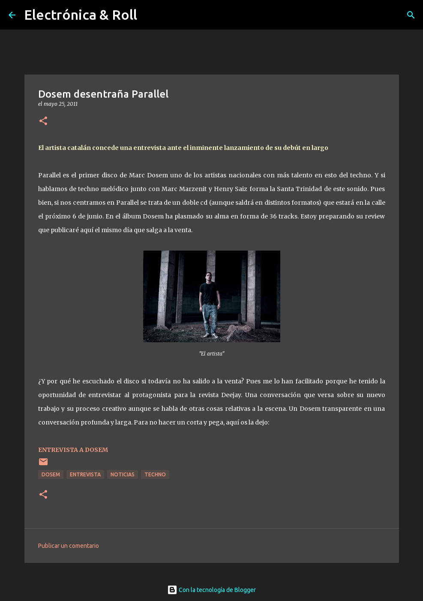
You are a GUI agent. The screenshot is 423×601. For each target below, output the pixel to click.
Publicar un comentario (68, 545)
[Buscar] (411, 15)
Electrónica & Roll (80, 14)
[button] (43, 121)
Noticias (123, 474)
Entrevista (85, 474)
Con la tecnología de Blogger (211, 589)
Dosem (51, 474)
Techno (155, 474)
